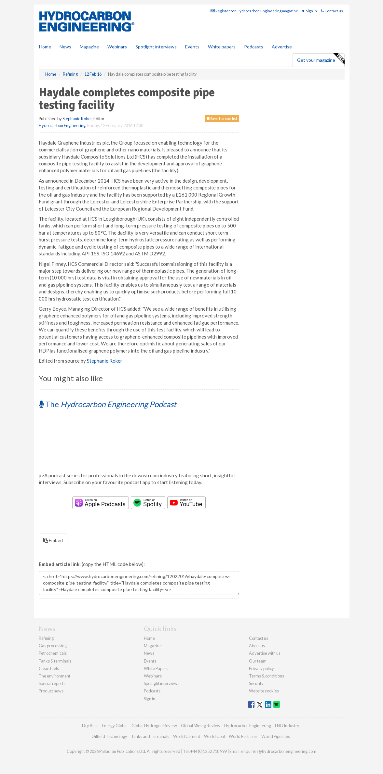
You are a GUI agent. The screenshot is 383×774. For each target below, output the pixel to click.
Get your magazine (320, 59)
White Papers (156, 668)
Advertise (282, 46)
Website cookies (264, 690)
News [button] (65, 46)
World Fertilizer (243, 736)
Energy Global (115, 725)
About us (257, 645)
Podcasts (253, 46)
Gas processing (53, 645)
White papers (222, 46)
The (107, 404)
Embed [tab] (53, 540)
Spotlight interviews (156, 46)
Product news (51, 690)
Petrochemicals (53, 653)
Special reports (52, 683)
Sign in (309, 11)
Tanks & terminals (55, 661)
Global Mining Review (200, 725)
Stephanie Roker (77, 118)
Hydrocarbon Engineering (62, 125)
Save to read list (222, 118)
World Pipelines (275, 736)
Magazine (89, 46)
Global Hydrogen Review (154, 725)
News (149, 653)
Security (256, 683)
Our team (258, 661)
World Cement (186, 736)
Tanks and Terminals (150, 736)
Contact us (332, 11)
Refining (46, 638)
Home (45, 46)
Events (192, 46)
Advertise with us (264, 653)
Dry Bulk (90, 725)
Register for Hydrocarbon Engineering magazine (254, 11)
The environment (54, 675)
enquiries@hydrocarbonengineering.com (278, 751)
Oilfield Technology (109, 736)
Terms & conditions (266, 675)
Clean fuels (49, 668)
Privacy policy (261, 668)
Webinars (117, 46)
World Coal (214, 736)
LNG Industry (287, 725)
